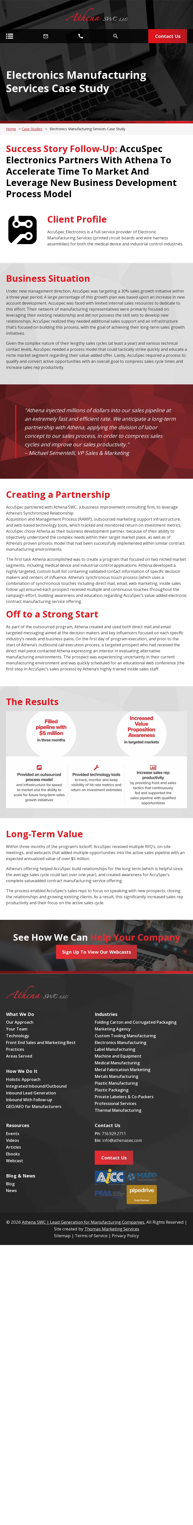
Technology (17, 1035)
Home (11, 128)
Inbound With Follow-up (29, 1099)
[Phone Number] (80, 36)
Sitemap (62, 1235)
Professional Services (115, 1103)
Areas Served (19, 1056)
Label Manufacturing (115, 1049)
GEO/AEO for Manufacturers (33, 1106)
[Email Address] (45, 36)
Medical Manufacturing (117, 1063)
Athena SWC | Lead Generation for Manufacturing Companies (83, 1222)
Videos (12, 1140)
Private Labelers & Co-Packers (124, 1096)
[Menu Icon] (9, 36)
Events (12, 1133)
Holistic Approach (23, 1079)
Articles (13, 1147)
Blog (10, 1184)
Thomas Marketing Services (111, 1229)
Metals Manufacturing (116, 1076)
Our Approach (19, 1022)
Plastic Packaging (111, 1090)
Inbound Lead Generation (31, 1093)
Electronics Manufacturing (120, 1042)
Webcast (14, 1160)
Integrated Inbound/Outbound (36, 1086)
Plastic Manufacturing (116, 1083)
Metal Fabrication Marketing (122, 1069)
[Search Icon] (115, 36)
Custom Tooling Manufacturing (125, 1035)
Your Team (16, 1029)
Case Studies (32, 128)
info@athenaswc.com (122, 1140)
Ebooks (13, 1154)
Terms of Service (91, 1235)
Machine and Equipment (118, 1056)
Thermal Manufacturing (118, 1110)
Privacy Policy (125, 1235)
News (11, 1190)
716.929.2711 (114, 1133)
